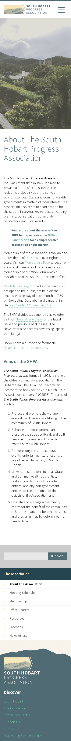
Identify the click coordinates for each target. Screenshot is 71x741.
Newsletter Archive (29, 319)
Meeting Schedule (22, 592)
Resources (16, 618)
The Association (17, 573)
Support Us (12, 722)
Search (60, 556)
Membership (18, 601)
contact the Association (30, 347)
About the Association (25, 584)
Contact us (11, 729)
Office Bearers (19, 610)
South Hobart (13, 701)
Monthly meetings (16, 286)
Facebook (16, 627)
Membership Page (37, 262)
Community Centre (17, 715)
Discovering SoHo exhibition (23, 735)
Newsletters (18, 635)
